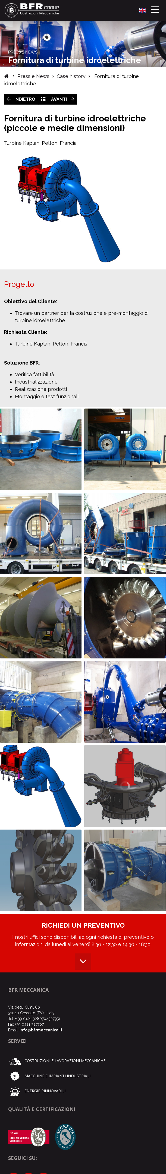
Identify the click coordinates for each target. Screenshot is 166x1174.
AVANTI (62, 99)
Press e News (33, 76)
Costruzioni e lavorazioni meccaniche (56, 1060)
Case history (71, 76)
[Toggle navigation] (155, 10)
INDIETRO (21, 99)
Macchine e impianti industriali (49, 1075)
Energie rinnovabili (36, 1090)
